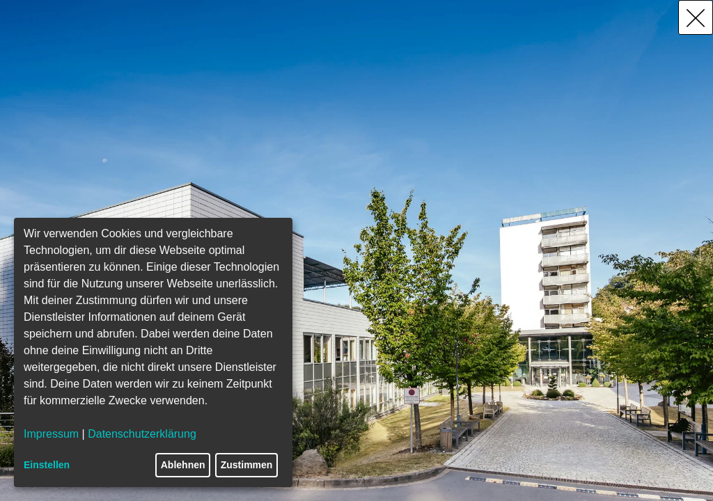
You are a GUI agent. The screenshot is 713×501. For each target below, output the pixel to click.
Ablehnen (183, 464)
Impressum (51, 434)
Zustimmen (247, 464)
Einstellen (47, 464)
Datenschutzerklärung (142, 434)
